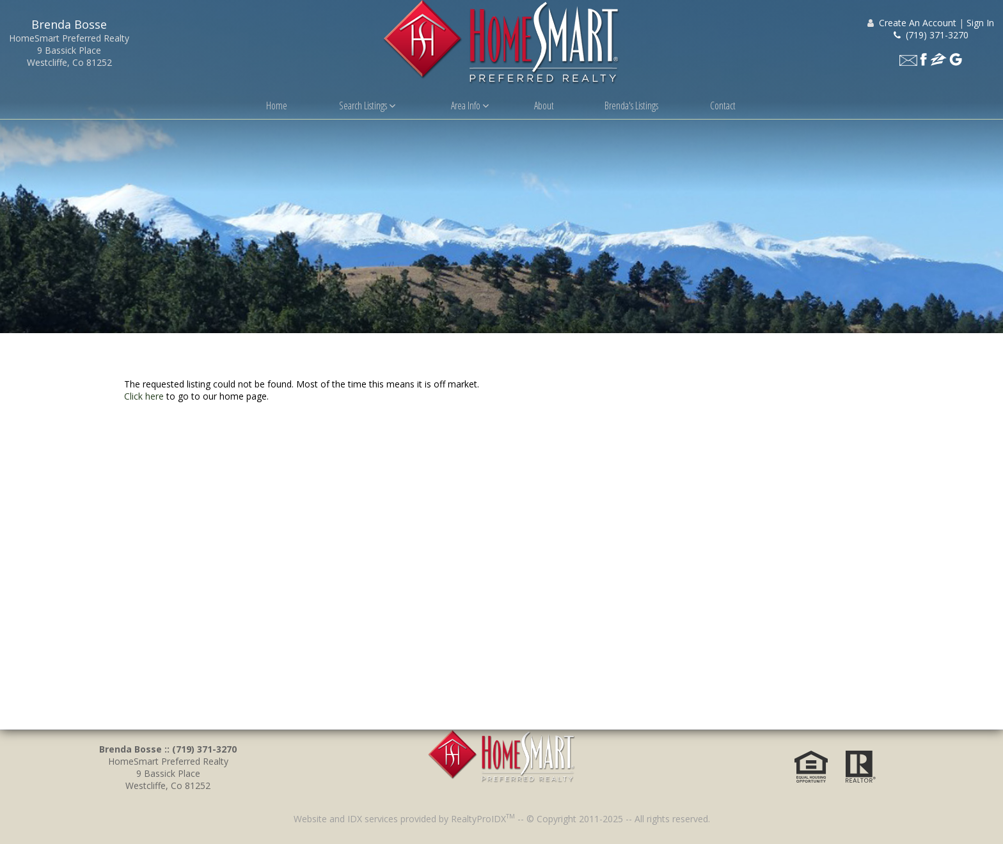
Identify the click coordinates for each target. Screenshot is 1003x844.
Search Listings (367, 105)
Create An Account (917, 23)
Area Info (470, 105)
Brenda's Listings (631, 105)
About (544, 105)
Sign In (980, 23)
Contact (723, 105)
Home (276, 105)
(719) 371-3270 (931, 35)
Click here (144, 396)
